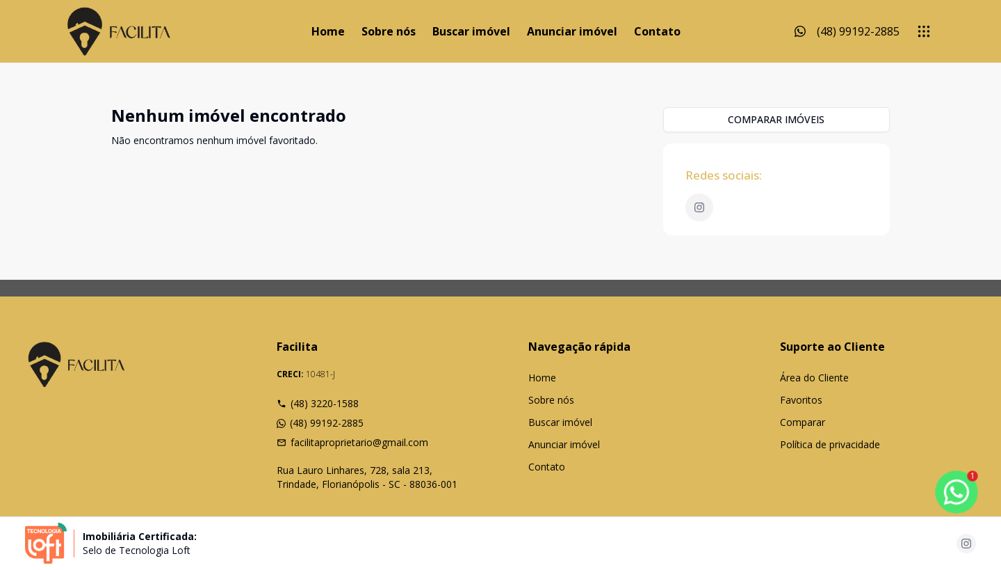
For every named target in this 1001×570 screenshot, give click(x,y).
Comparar (802, 422)
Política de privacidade (830, 444)
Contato (657, 31)
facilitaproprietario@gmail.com (352, 442)
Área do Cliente (814, 377)
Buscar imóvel (471, 31)
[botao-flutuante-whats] (956, 492)
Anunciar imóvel (572, 31)
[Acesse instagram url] (966, 543)
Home (328, 31)
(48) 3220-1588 (318, 403)
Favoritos (801, 399)
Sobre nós (388, 31)
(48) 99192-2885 (320, 422)
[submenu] (924, 31)
